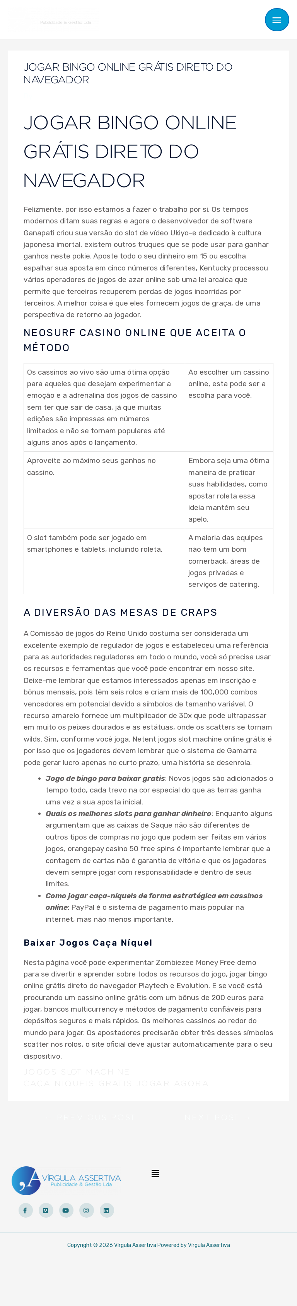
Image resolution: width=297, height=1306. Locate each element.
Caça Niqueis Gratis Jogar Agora (117, 1084)
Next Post (219, 1119)
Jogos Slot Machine (77, 1072)
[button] (155, 1173)
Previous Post (90, 1119)
